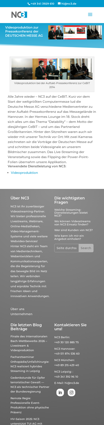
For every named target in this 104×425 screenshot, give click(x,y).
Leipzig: (66, 371)
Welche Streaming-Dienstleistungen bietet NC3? (71, 212)
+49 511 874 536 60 (67, 353)
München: (68, 360)
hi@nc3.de (72, 383)
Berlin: (65, 337)
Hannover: (68, 348)
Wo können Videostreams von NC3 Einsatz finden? (72, 223)
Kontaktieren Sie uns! (70, 327)
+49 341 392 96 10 (66, 376)
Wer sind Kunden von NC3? (73, 230)
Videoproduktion (24, 173)
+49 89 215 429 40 (66, 365)
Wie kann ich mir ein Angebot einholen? (69, 237)
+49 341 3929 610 (42, 3)
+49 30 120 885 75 (66, 342)
